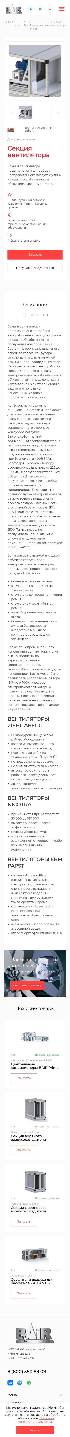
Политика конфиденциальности (36, 1420)
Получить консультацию (35, 268)
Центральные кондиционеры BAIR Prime (35, 1066)
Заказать (35, 254)
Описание (35, 304)
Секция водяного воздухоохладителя (28, 1138)
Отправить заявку (27, 985)
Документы (35, 315)
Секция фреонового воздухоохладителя (29, 1209)
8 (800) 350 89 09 (26, 1371)
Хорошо (35, 1430)
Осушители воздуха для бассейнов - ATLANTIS (32, 1281)
